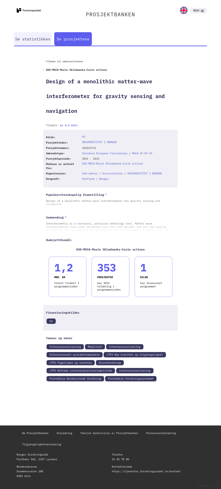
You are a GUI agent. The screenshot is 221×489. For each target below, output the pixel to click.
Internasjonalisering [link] (65, 346)
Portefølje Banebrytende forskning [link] (75, 378)
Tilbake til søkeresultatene (64, 61)
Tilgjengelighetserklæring (41, 444)
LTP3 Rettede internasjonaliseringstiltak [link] (81, 370)
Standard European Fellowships (104, 153)
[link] (184, 11)
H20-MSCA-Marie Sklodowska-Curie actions (112, 163)
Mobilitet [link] (95, 346)
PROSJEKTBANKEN (110, 14)
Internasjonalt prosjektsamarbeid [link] (75, 354)
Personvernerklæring (161, 433)
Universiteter (112, 173)
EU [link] (51, 321)
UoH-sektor (90, 173)
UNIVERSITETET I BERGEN (99, 142)
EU (83, 136)
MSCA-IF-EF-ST (142, 153)
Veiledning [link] (64, 433)
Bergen (104, 178)
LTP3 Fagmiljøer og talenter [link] (71, 362)
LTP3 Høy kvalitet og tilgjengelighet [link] (135, 354)
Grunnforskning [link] (110, 362)
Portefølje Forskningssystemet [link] (130, 378)
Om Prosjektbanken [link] (35, 433)
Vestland (88, 178)
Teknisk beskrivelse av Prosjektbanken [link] (109, 433)
